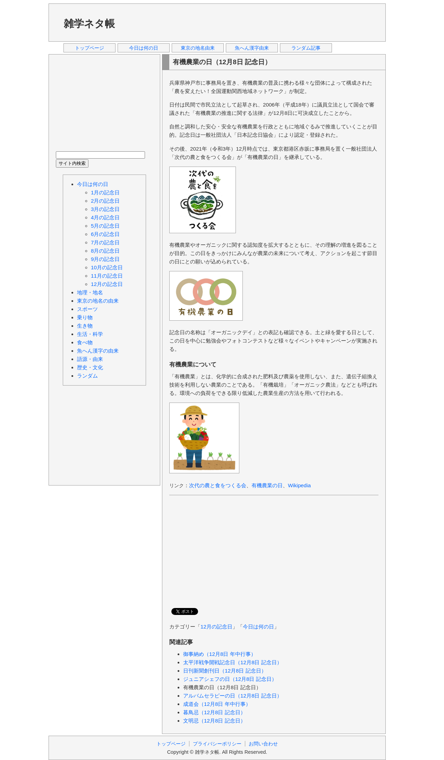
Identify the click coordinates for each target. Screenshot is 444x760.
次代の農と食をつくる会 (217, 485)
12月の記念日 (216, 627)
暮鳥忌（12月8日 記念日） (214, 712)
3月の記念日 (105, 209)
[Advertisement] (253, 22)
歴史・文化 (90, 367)
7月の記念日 (105, 242)
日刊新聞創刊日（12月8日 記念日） (224, 671)
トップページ (89, 48)
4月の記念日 (105, 217)
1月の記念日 (105, 192)
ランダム (87, 376)
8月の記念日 (105, 251)
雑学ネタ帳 (89, 23)
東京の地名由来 (198, 48)
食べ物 (85, 342)
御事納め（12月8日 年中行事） (219, 654)
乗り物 (85, 317)
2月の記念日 (105, 201)
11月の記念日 (107, 276)
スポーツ (87, 309)
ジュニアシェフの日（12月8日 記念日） (230, 679)
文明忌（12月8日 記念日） (214, 721)
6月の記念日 (105, 234)
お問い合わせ (263, 743)
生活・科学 (90, 334)
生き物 (85, 326)
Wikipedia (299, 485)
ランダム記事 (306, 48)
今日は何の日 (143, 48)
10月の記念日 (107, 267)
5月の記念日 (105, 226)
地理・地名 (90, 292)
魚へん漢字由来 (252, 48)
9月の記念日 (105, 259)
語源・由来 (90, 359)
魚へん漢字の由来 (98, 351)
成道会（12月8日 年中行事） (217, 704)
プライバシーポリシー (217, 743)
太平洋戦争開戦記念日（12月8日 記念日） (232, 662)
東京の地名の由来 (98, 301)
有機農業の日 (267, 485)
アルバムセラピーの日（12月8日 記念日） (232, 696)
